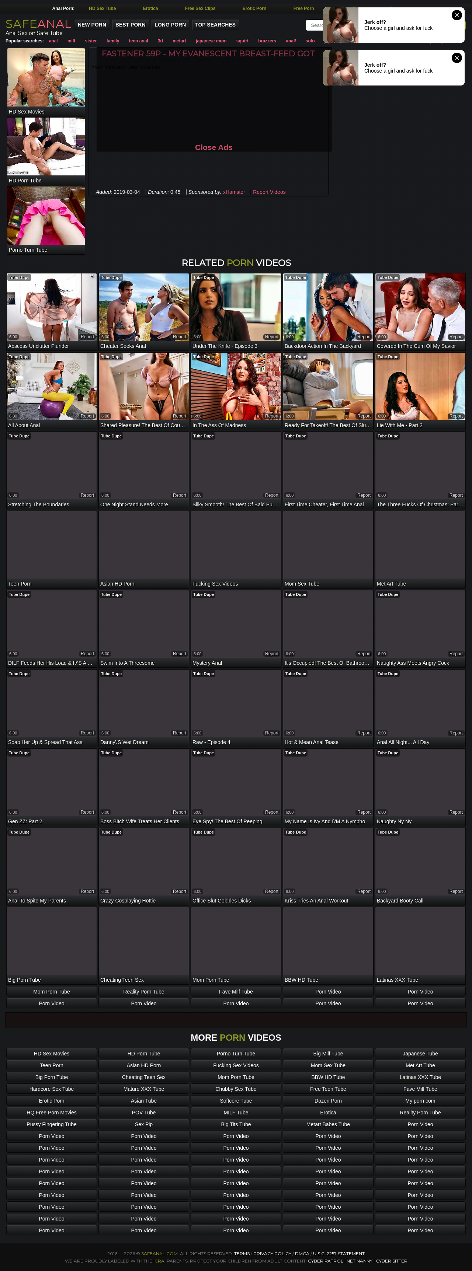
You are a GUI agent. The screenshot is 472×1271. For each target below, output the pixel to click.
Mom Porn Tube (51, 992)
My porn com (420, 1101)
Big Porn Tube (51, 1077)
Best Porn (130, 25)
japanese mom (211, 40)
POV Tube (144, 1112)
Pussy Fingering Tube (51, 1124)
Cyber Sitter (391, 1261)
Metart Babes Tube (328, 1124)
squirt (242, 40)
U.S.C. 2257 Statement (339, 1253)
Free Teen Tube (328, 1089)
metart (179, 40)
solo (310, 40)
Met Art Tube (420, 1065)
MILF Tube (236, 1112)
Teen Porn (51, 1065)
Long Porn (170, 25)
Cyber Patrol (325, 1261)
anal (53, 40)
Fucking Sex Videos (235, 1065)
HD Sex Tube (102, 8)
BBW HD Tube (328, 1077)
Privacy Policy (272, 1253)
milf (71, 40)
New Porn (92, 25)
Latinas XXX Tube (420, 1077)
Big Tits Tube (236, 1124)
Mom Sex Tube (328, 1065)
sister (91, 40)
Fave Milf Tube (236, 992)
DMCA (302, 1253)
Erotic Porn (255, 8)
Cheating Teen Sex (144, 1077)
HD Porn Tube (144, 1054)
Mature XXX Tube (144, 1089)
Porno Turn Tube (236, 1054)
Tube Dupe (19, 277)
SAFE (39, 24)
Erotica (150, 8)
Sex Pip (144, 1124)
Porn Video (328, 992)
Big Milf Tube (328, 1054)
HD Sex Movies (51, 1054)
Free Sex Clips (200, 8)
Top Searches (215, 25)
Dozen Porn (328, 1101)
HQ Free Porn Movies (51, 1112)
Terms (242, 1253)
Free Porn (304, 8)
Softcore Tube (236, 1101)
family (113, 40)
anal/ (291, 40)
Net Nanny (359, 1261)
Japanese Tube (420, 1054)
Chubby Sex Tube (235, 1089)
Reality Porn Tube (143, 992)
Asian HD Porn (144, 1065)
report (87, 336)
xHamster (234, 192)
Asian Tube (144, 1101)
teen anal (138, 40)
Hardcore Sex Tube (52, 1089)
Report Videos (269, 192)
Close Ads (214, 147)
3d (160, 40)
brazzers (267, 40)
